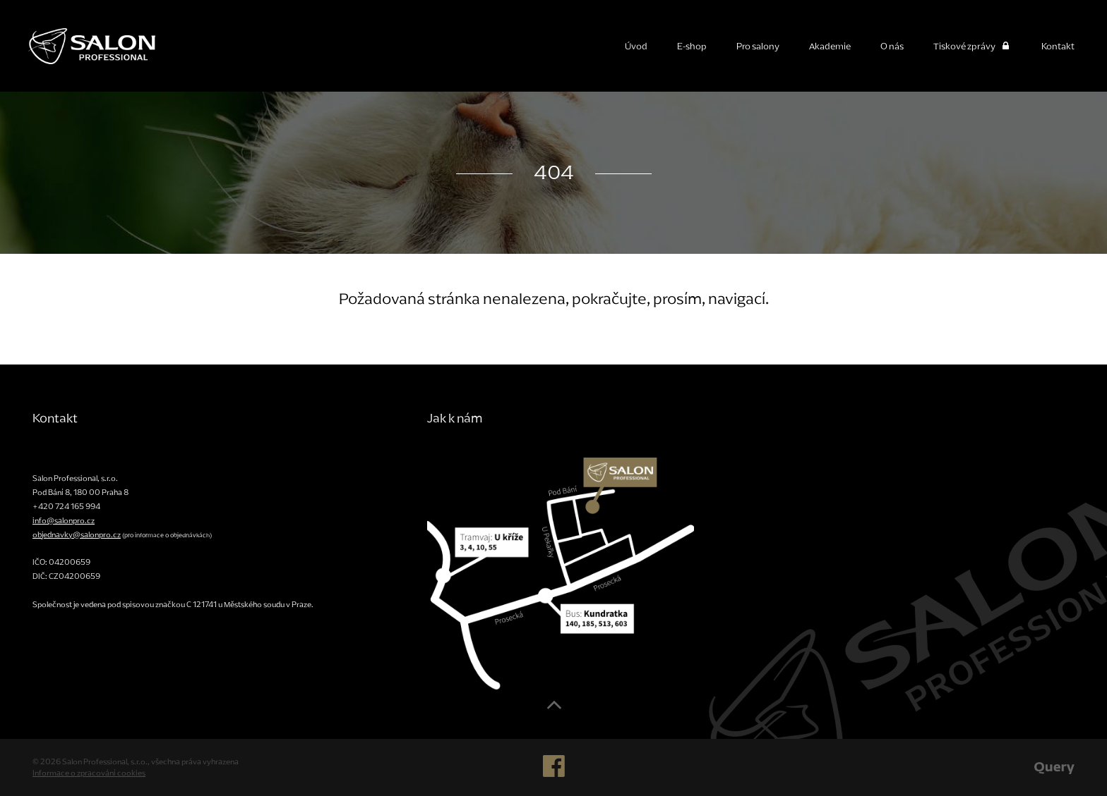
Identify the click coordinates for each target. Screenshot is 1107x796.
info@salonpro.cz (63, 520)
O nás (892, 46)
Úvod (636, 46)
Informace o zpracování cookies (88, 772)
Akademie (830, 46)
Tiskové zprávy (972, 46)
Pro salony (757, 46)
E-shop (692, 46)
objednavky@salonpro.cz (76, 534)
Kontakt (1058, 46)
